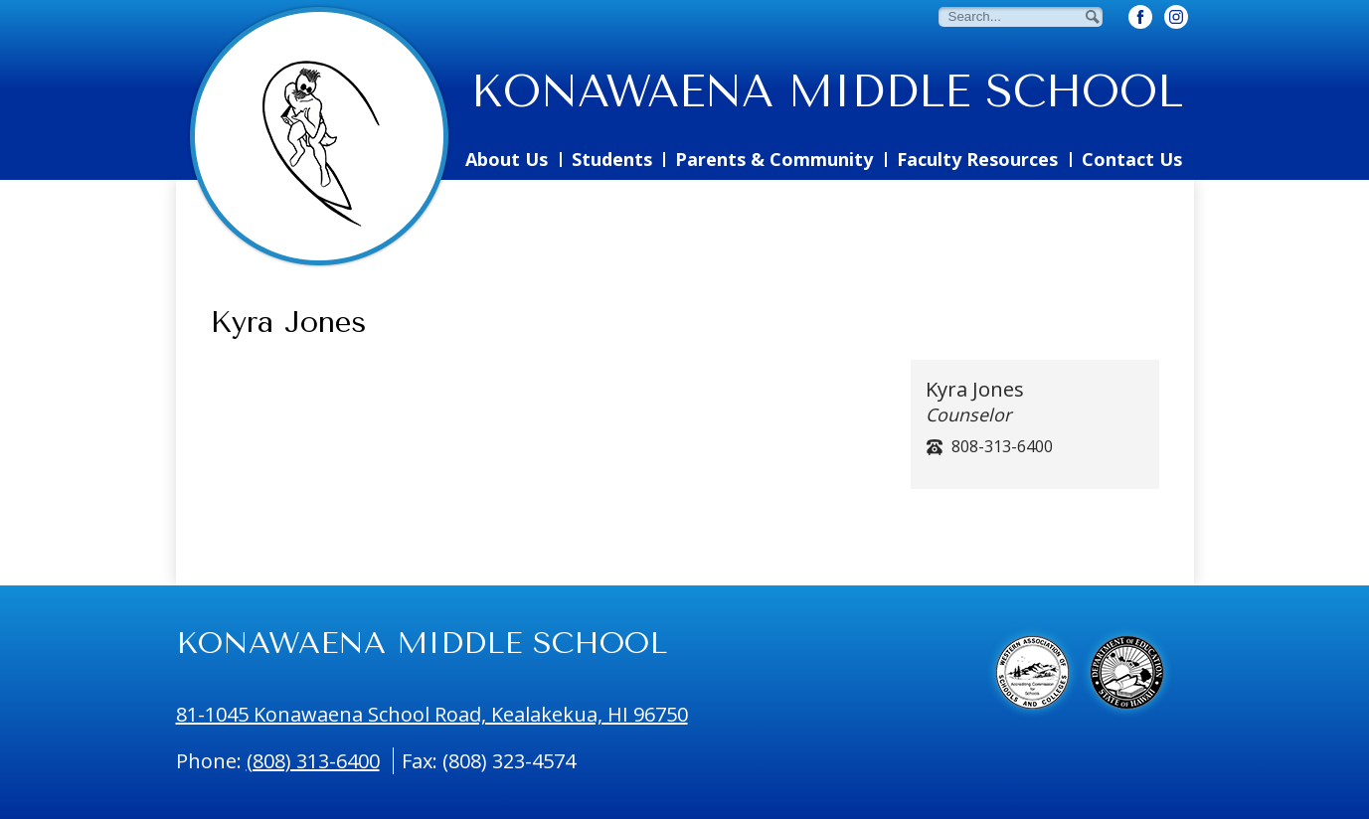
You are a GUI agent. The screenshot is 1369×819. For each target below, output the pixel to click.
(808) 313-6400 (313, 760)
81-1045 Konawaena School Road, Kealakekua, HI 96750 (432, 714)
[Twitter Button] (1176, 17)
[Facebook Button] (1140, 17)
